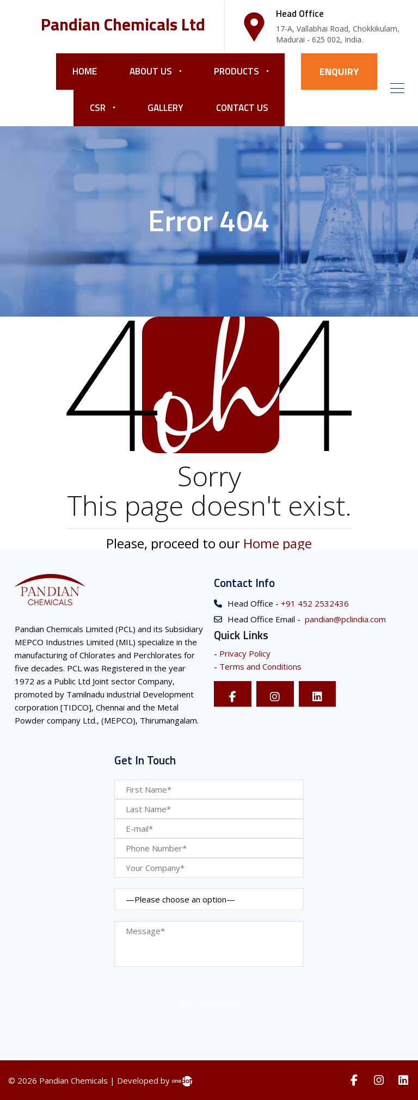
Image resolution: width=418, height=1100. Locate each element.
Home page (277, 543)
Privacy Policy (245, 653)
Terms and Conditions (260, 666)
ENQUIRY (339, 71)
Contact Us (242, 108)
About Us (151, 71)
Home (84, 71)
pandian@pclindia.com (344, 619)
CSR (98, 108)
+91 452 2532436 (314, 603)
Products (236, 71)
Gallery (165, 108)
